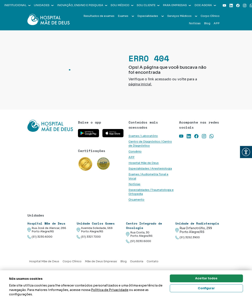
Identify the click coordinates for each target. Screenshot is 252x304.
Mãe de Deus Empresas (101, 261)
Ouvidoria (136, 261)
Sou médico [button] (122, 5)
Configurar (206, 288)
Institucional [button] (17, 5)
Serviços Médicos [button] (182, 16)
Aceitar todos (206, 278)
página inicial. (140, 84)
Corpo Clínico (210, 16)
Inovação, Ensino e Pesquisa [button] (82, 5)
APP (217, 23)
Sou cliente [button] (148, 5)
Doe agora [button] (205, 5)
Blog (207, 23)
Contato (152, 261)
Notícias (195, 23)
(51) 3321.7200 (89, 237)
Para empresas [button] (177, 5)
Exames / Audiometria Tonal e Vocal (148, 176)
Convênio (135, 151)
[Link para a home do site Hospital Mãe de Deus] (50, 126)
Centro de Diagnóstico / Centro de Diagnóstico (150, 143)
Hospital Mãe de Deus (144, 163)
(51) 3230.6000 (39, 237)
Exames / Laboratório (143, 136)
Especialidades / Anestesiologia (150, 168)
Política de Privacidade (109, 290)
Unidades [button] (44, 5)
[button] (246, 152)
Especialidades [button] (150, 16)
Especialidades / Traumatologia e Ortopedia (151, 192)
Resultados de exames (98, 16)
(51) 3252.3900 (187, 237)
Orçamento (136, 199)
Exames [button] (126, 16)
